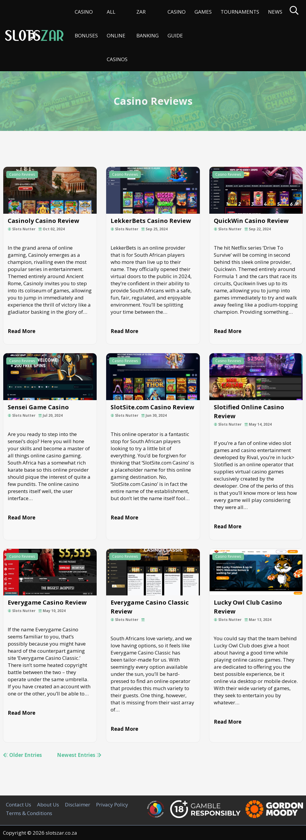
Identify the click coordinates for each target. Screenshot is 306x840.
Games (203, 11)
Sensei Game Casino (38, 407)
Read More (21, 331)
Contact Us (18, 804)
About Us (48, 804)
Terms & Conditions (29, 813)
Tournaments (240, 11)
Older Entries (22, 755)
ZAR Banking (147, 23)
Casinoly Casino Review (43, 221)
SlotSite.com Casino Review (152, 407)
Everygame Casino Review (47, 602)
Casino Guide (177, 23)
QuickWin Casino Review (251, 221)
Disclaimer (77, 804)
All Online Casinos (117, 35)
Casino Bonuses (86, 23)
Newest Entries (79, 755)
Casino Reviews (22, 174)
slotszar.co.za (61, 832)
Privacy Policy (112, 804)
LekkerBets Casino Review (151, 221)
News (275, 11)
